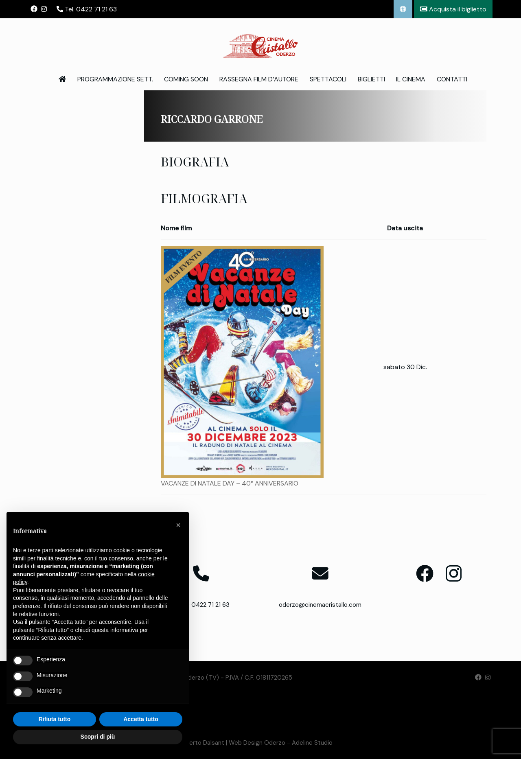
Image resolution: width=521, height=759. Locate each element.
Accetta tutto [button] (140, 719)
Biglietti (371, 79)
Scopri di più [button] (98, 736)
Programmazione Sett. (115, 79)
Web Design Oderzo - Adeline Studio (281, 743)
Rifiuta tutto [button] (55, 719)
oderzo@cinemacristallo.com (320, 605)
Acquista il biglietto (453, 9)
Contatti (452, 79)
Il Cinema (410, 79)
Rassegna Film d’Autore (258, 79)
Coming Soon (186, 79)
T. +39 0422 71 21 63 (201, 605)
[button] (178, 525)
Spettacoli (328, 79)
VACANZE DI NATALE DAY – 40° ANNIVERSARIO (229, 483)
